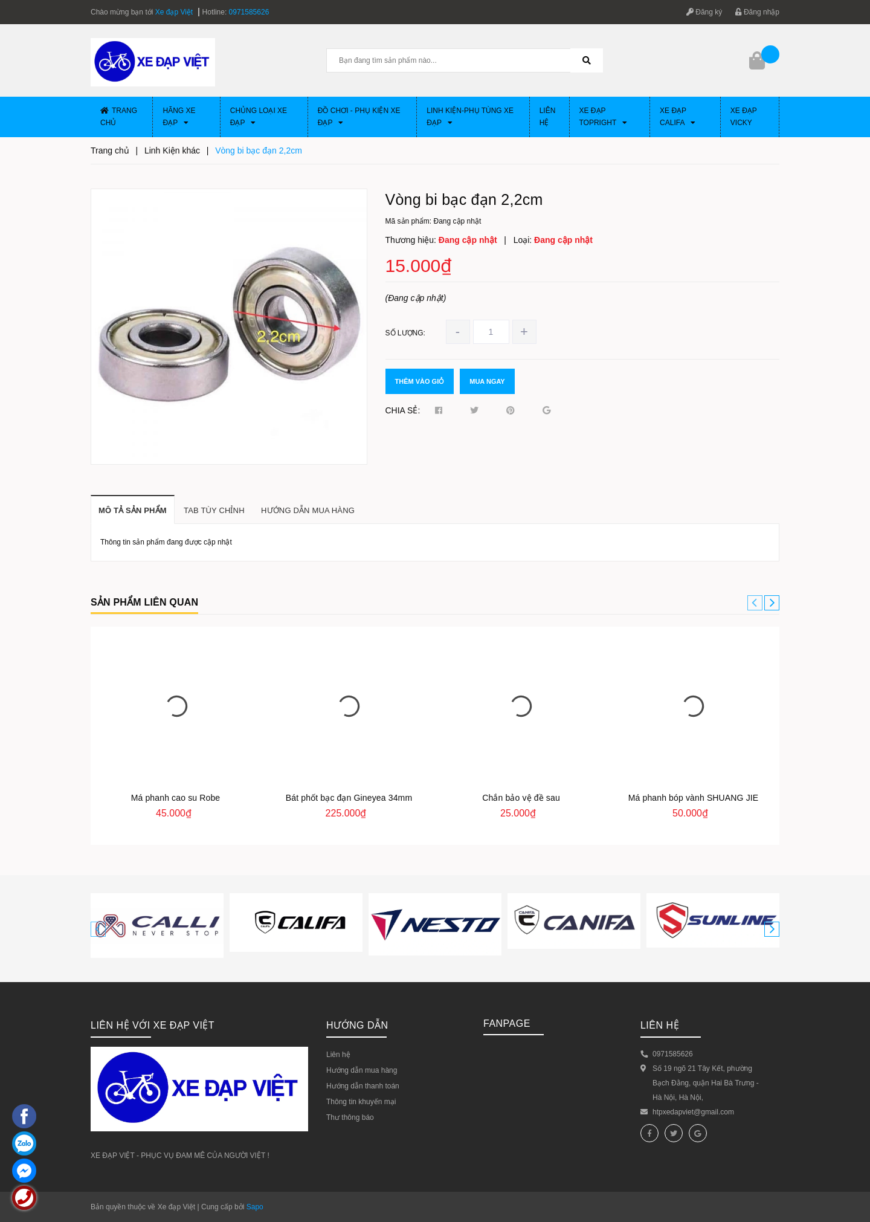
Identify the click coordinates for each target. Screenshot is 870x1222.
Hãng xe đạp (179, 116)
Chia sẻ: (402, 410)
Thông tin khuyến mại (361, 1102)
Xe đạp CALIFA (677, 116)
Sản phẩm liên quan (144, 602)
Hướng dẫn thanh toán (362, 1086)
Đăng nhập (757, 12)
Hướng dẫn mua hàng (361, 1070)
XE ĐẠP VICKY (743, 116)
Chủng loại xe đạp (258, 116)
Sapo (254, 1207)
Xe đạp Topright (603, 116)
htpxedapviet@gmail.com (693, 1112)
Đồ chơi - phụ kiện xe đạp (359, 116)
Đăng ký (704, 12)
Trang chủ (118, 116)
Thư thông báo (350, 1117)
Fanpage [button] (506, 1023)
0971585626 (249, 12)
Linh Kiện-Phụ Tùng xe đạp (470, 116)
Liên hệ (548, 116)
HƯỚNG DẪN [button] (357, 1025)
